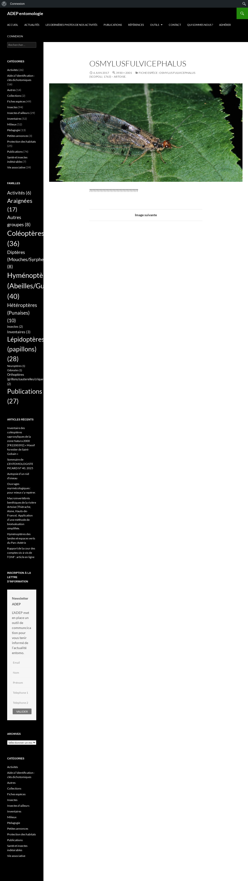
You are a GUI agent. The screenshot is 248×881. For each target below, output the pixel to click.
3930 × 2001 (124, 73)
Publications (113, 24)
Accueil (12, 24)
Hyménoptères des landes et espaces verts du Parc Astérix (21, 538)
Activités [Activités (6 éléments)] (19, 192)
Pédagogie (13, 130)
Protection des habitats (21, 141)
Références (136, 24)
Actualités (31, 24)
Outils (154, 24)
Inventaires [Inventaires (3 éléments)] (19, 332)
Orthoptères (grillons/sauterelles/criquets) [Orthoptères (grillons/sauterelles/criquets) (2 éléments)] (27, 379)
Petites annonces (17, 136)
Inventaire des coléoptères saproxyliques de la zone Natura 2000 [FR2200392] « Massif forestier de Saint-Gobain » (21, 441)
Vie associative (16, 167)
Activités (12, 70)
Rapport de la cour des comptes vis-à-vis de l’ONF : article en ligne (21, 553)
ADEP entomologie (25, 13)
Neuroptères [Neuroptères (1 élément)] (16, 365)
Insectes (12, 107)
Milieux (11, 124)
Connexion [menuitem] (17, 3)
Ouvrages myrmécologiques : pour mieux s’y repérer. (21, 488)
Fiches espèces (16, 101)
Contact (175, 24)
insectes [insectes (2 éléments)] (15, 326)
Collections (14, 95)
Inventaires (14, 118)
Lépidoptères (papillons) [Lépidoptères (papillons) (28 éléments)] (25, 349)
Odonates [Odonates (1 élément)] (14, 370)
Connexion (15, 36)
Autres (11, 90)
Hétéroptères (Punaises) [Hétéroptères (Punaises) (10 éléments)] (22, 312)
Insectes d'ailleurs (18, 113)
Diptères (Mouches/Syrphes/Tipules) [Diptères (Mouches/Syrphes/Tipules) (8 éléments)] (35, 259)
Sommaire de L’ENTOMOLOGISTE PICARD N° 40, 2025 (20, 464)
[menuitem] (4, 4)
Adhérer (225, 24)
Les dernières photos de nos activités (71, 24)
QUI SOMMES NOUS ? (200, 24)
